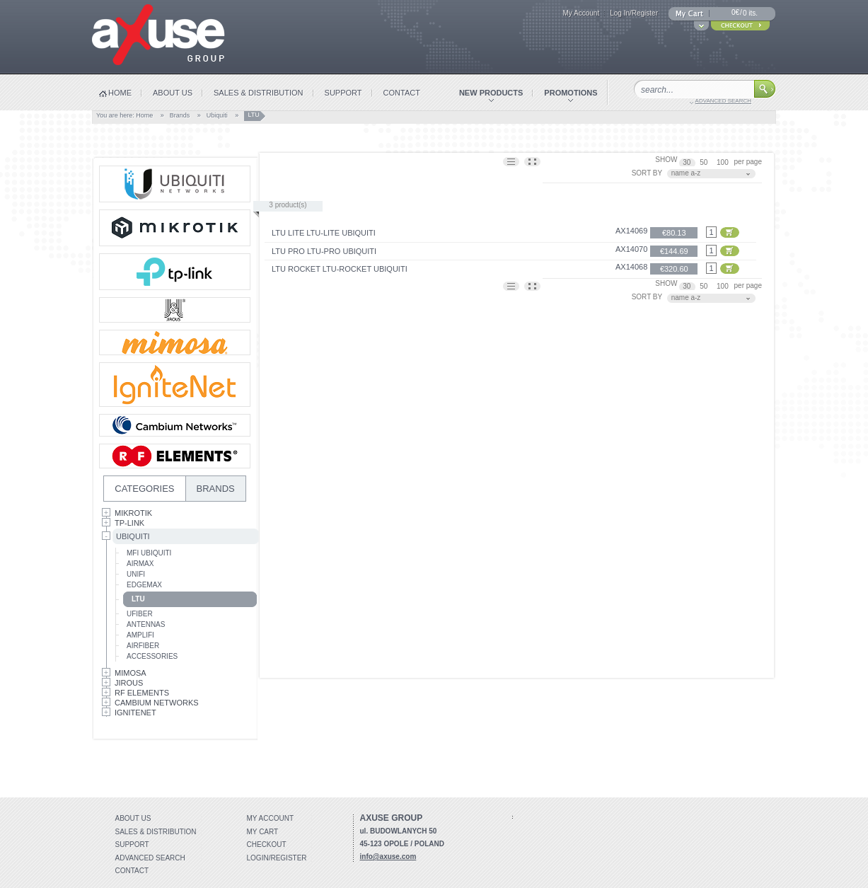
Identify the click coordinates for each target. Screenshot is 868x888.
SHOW (666, 159)
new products (491, 92)
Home (144, 115)
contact (401, 92)
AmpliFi (140, 635)
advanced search (723, 101)
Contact (132, 871)
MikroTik (133, 513)
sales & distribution (258, 92)
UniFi (136, 574)
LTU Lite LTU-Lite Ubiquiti (324, 233)
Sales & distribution (156, 832)
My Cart (263, 832)
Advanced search (150, 858)
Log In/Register (634, 13)
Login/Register (277, 858)
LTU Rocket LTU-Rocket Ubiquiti (339, 269)
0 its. (750, 13)
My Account (580, 13)
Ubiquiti (217, 115)
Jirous (129, 683)
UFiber (140, 614)
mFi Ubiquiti (149, 553)
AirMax (140, 563)
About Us (133, 818)
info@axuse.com (388, 856)
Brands (180, 115)
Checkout (267, 844)
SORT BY (647, 173)
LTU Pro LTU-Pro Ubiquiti (324, 251)
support (343, 92)
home (120, 92)
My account (270, 818)
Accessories (152, 656)
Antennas (146, 624)
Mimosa (130, 673)
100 (723, 162)
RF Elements (142, 692)
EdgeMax (144, 585)
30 (688, 162)
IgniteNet (135, 712)
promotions (570, 92)
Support (132, 844)
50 (705, 162)
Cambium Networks (157, 702)
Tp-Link (129, 523)
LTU (138, 599)
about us (172, 92)
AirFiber (143, 646)
